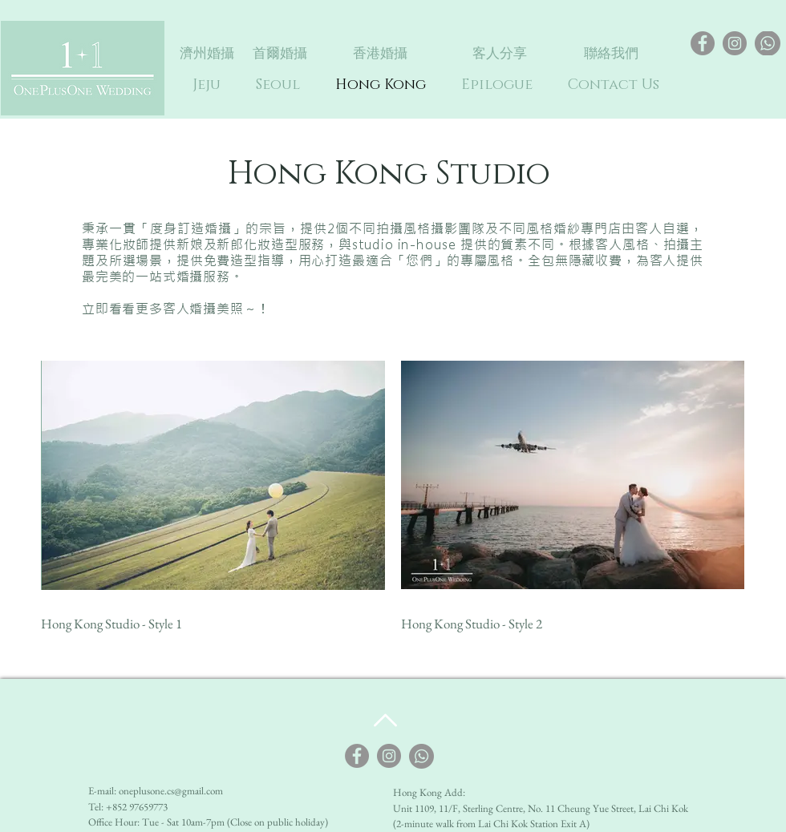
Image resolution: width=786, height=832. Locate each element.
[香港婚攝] (380, 53)
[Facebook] (703, 43)
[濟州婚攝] (207, 53)
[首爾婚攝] (279, 53)
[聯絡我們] (611, 53)
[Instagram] (735, 43)
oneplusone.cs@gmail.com (171, 791)
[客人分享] (499, 53)
